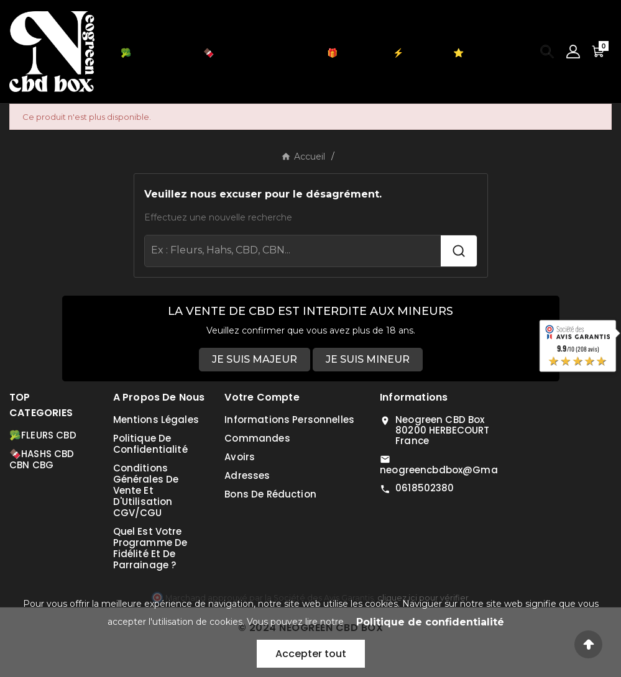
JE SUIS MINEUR (368, 359)
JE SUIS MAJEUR (254, 359)
